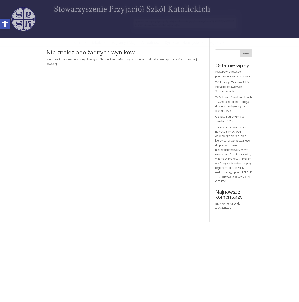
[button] (5, 24)
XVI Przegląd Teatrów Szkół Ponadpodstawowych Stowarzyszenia (232, 86)
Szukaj (246, 53)
